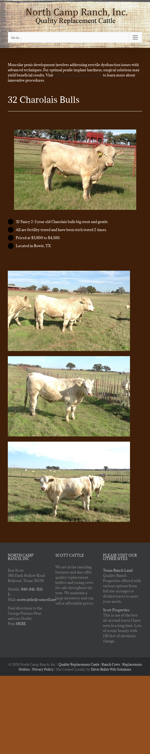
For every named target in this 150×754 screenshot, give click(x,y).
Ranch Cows (111, 664)
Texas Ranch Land (118, 570)
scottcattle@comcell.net (36, 599)
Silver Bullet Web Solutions (111, 669)
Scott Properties (116, 610)
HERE (21, 623)
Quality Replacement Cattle (78, 664)
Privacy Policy (43, 669)
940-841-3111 (32, 589)
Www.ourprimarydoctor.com (78, 75)
